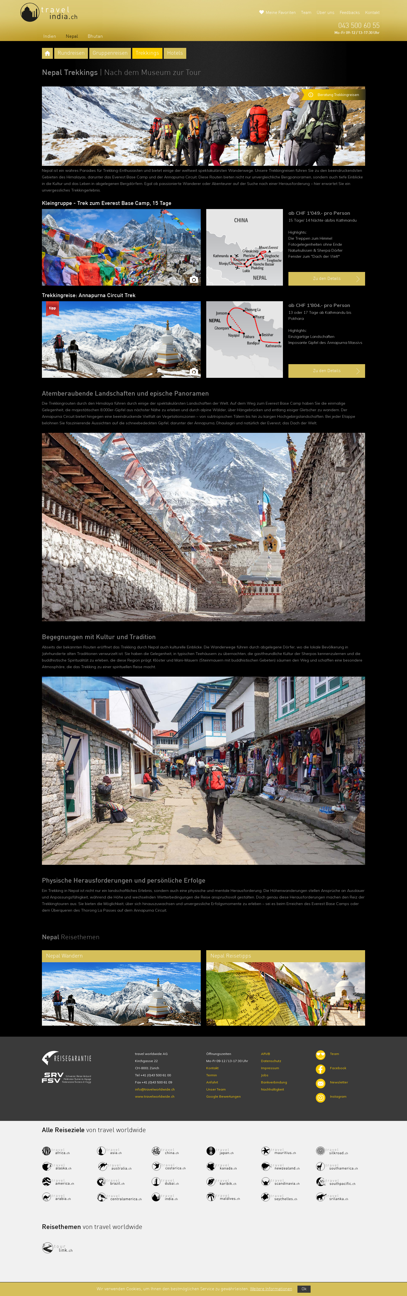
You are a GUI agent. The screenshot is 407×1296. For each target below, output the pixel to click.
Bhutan (95, 36)
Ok (304, 1289)
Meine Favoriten (281, 13)
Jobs (264, 1075)
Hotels (175, 53)
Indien (49, 36)
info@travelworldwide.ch (155, 1089)
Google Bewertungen (223, 1096)
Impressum (270, 1068)
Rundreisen (71, 53)
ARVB (265, 1054)
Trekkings (147, 53)
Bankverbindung (274, 1082)
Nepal (72, 36)
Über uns (325, 13)
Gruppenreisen (110, 53)
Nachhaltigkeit (272, 1089)
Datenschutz (271, 1061)
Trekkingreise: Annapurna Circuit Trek (89, 295)
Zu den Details (337, 279)
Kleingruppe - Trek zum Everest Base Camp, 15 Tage (106, 203)
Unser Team (216, 1089)
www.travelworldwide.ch (154, 1096)
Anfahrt (212, 1082)
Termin (211, 1075)
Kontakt (372, 13)
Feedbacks (350, 13)
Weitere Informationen (271, 1289)
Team (306, 13)
